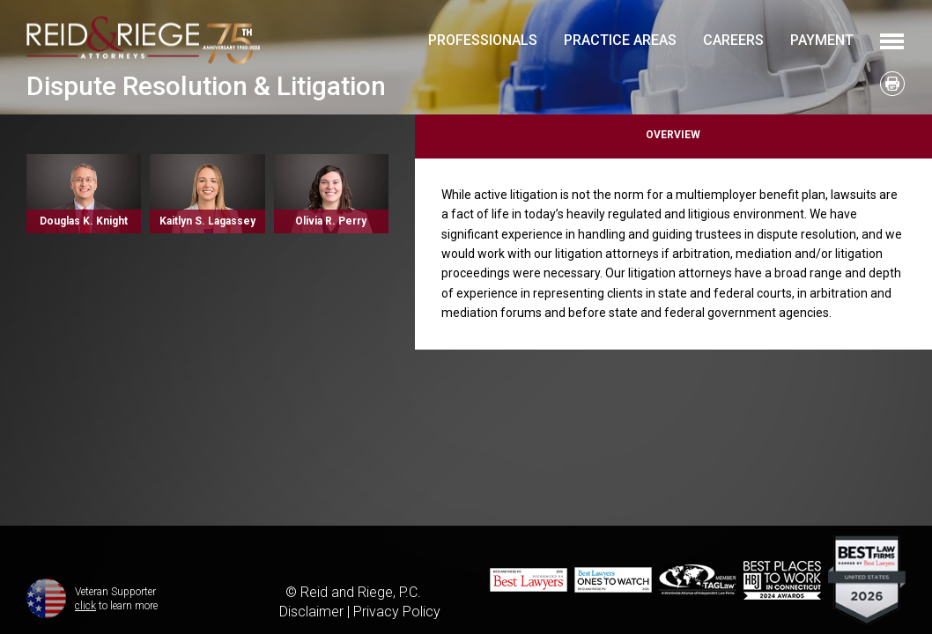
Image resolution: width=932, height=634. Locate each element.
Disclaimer (311, 611)
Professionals (482, 40)
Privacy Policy (396, 611)
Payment (822, 40)
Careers (733, 40)
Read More (83, 193)
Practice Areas (620, 40)
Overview (673, 135)
